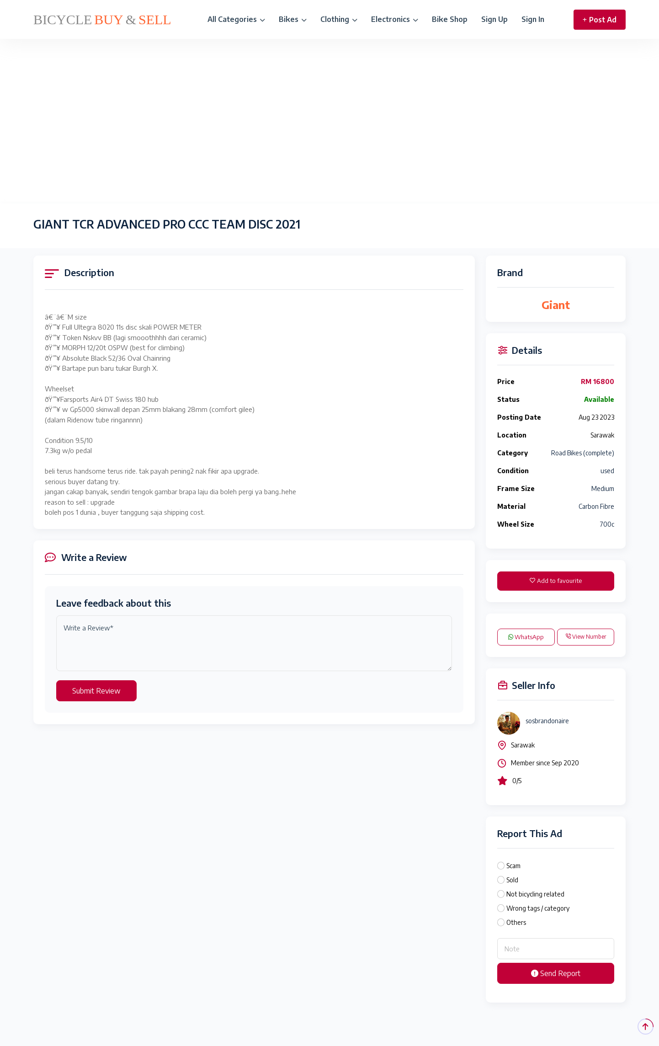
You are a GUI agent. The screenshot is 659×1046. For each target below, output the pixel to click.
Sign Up (494, 19)
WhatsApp (526, 636)
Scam (513, 866)
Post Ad (599, 19)
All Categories (236, 19)
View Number (585, 636)
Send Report (555, 973)
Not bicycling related (535, 894)
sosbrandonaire (547, 721)
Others (516, 922)
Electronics (394, 19)
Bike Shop (450, 19)
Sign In (532, 19)
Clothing (338, 19)
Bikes (293, 19)
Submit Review (96, 690)
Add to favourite (556, 580)
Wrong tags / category (537, 908)
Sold (512, 880)
